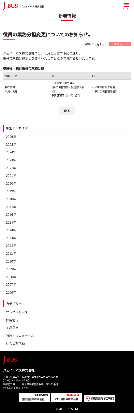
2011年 (11, 253)
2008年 (11, 276)
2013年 (11, 237)
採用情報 (12, 320)
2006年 (11, 292)
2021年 (11, 175)
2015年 (11, 222)
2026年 (11, 136)
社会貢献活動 (15, 343)
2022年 (11, 167)
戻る (67, 110)
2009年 (11, 268)
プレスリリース (17, 312)
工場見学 (12, 327)
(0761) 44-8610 (11, 380)
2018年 (11, 198)
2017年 (11, 206)
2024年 (11, 152)
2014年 (11, 230)
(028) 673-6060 (11, 388)
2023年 (11, 160)
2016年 (11, 214)
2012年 (11, 245)
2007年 (11, 284)
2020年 (11, 183)
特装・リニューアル (20, 335)
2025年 (11, 144)
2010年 (11, 261)
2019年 (11, 191)
